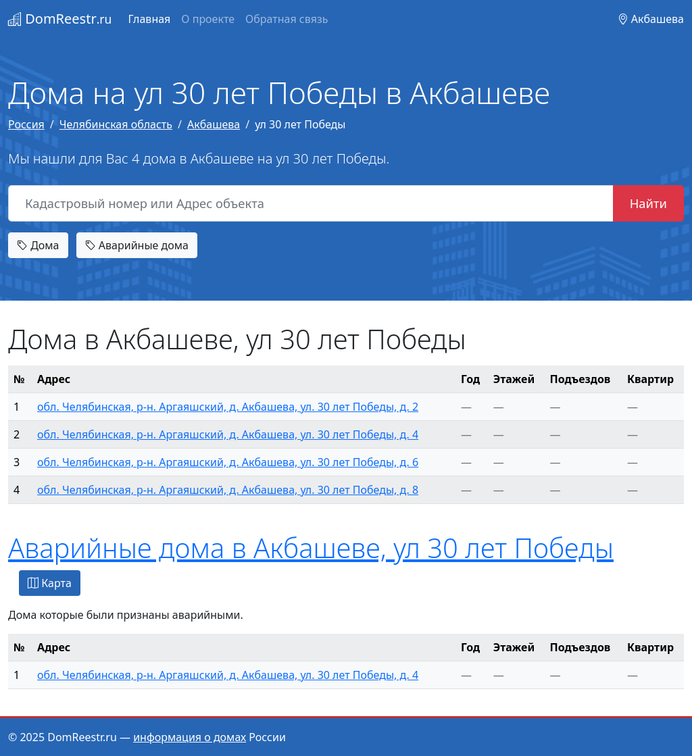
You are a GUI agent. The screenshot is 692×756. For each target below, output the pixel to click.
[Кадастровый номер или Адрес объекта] (311, 203)
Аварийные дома (137, 245)
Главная (149, 18)
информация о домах (189, 737)
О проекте (207, 18)
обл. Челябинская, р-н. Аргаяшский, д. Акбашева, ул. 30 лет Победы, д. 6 (227, 462)
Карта (50, 583)
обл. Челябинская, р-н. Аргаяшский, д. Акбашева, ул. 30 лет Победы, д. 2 (227, 406)
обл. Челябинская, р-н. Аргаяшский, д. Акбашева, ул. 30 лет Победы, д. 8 (227, 489)
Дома (38, 245)
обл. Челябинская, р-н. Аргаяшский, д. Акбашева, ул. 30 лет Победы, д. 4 (227, 434)
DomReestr (60, 18)
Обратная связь (286, 18)
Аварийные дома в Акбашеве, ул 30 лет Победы (311, 547)
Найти (648, 203)
